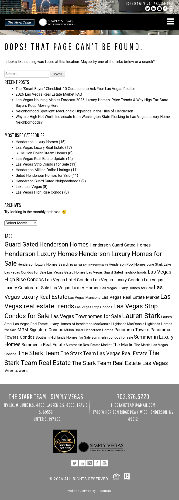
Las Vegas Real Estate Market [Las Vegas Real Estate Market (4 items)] (130, 297)
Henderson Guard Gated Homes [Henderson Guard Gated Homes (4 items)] (120, 245)
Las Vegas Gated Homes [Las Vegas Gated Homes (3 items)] (66, 272)
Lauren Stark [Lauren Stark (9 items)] (141, 316)
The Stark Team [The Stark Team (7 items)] (38, 353)
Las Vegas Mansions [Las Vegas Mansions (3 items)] (84, 297)
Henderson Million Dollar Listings (43, 170)
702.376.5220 (164, 3)
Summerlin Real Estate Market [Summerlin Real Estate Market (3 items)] (89, 345)
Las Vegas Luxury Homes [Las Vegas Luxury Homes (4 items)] (75, 287)
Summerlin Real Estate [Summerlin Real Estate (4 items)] (43, 344)
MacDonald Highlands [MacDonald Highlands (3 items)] (109, 324)
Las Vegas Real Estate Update (40, 158)
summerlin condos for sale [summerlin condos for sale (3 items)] (112, 337)
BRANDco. (104, 491)
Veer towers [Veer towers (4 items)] (16, 370)
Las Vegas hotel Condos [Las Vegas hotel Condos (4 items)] (68, 279)
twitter (147, 8)
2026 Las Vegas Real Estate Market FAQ (49, 94)
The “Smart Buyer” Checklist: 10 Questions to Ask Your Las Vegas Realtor (75, 89)
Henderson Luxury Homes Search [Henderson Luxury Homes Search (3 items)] (43, 264)
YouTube (171, 8)
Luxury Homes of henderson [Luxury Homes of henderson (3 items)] (71, 324)
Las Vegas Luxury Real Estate (40, 147)
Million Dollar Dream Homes (44, 153)
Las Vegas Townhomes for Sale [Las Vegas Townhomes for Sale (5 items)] (86, 316)
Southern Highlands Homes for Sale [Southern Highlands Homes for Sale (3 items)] (63, 337)
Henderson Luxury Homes (37, 142)
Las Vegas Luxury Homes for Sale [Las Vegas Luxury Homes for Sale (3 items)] (126, 288)
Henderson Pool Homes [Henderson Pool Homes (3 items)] (127, 264)
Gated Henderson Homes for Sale (43, 175)
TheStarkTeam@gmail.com (133, 405)
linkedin (153, 8)
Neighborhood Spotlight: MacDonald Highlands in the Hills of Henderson (74, 111)
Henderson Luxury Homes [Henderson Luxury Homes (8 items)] (41, 254)
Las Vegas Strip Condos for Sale (42, 164)
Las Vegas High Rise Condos (39, 192)
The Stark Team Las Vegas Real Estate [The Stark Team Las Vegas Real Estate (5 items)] (104, 353)
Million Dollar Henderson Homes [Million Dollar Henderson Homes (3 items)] (88, 330)
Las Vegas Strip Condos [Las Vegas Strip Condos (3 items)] (93, 307)
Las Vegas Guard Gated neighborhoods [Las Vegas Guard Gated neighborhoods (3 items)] (116, 272)
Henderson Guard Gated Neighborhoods (48, 181)
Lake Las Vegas (29, 186)
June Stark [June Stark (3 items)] (155, 264)
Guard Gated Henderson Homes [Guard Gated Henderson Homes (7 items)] (46, 244)
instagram (159, 8)
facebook (165, 8)
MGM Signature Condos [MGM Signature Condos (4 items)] (40, 329)
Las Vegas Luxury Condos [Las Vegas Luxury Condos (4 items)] (118, 279)
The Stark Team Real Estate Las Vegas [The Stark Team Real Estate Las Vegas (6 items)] (120, 363)
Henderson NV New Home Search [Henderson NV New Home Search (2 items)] (89, 264)
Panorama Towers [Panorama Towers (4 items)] (131, 329)
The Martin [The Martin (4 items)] (123, 344)
